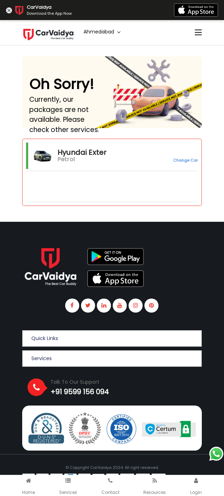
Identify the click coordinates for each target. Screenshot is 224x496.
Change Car (185, 160)
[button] (112, 338)
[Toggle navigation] (198, 33)
